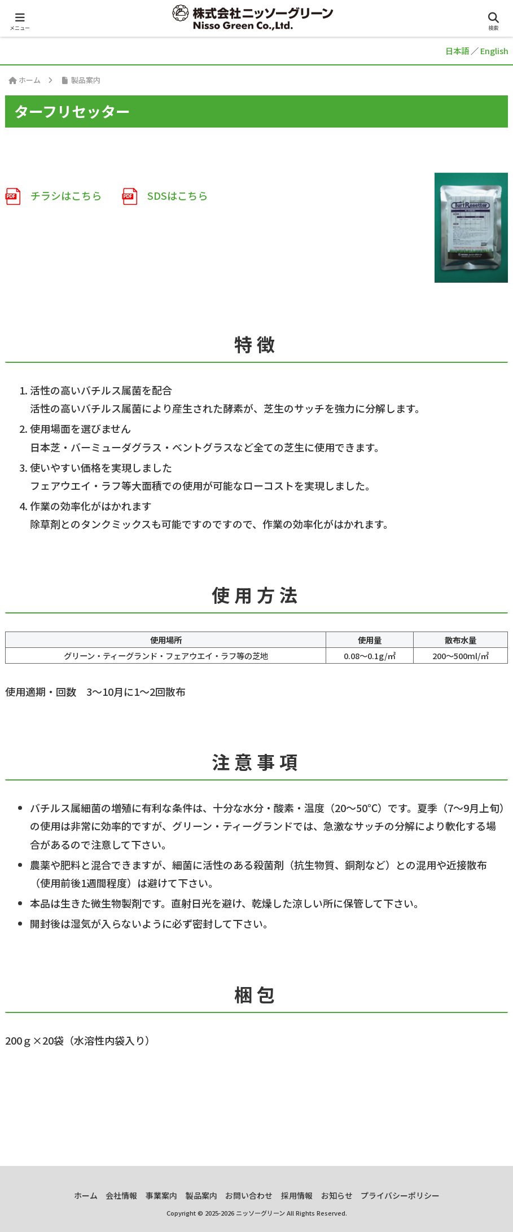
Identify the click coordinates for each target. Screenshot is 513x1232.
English (494, 50)
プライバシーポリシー (413, 1195)
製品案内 (200, 1195)
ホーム (73, 1195)
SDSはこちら (165, 195)
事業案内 (156, 1195)
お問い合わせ (251, 1195)
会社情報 (113, 1195)
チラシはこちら (53, 195)
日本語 (457, 50)
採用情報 (302, 1195)
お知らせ (346, 1195)
